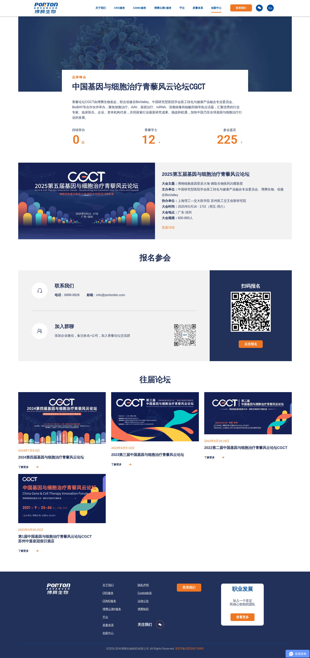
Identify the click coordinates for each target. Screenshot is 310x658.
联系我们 (241, 7)
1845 (224, 139)
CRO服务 (119, 7)
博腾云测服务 (162, 8)
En (270, 8)
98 (145, 139)
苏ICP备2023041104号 (189, 648)
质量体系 (198, 7)
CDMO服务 (139, 7)
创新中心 (216, 7)
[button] (189, 588)
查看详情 (168, 227)
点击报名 (250, 344)
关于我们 (101, 7)
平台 (182, 7)
